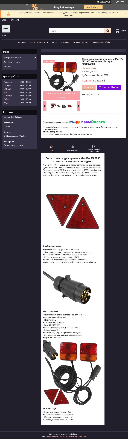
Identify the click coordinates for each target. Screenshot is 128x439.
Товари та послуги (37, 42)
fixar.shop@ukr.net (14, 117)
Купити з (110, 87)
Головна (22, 42)
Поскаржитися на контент (55, 436)
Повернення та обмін (100, 42)
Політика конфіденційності (76, 436)
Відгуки (7, 67)
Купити (90, 87)
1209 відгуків (105, 2)
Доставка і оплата (80, 42)
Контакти (65, 42)
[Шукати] (107, 30)
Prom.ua (76, 434)
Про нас (54, 42)
